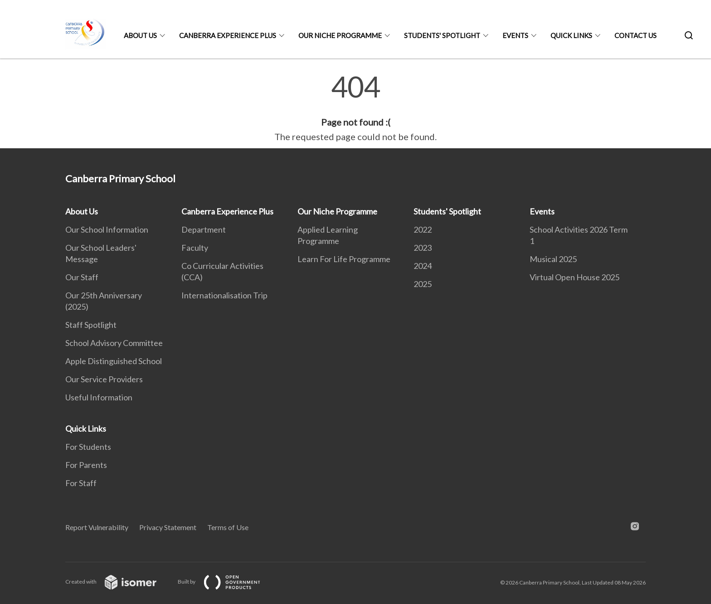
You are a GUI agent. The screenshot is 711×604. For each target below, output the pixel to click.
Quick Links (571, 35)
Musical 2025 (553, 259)
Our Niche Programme (340, 35)
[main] (355, 108)
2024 (423, 266)
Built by (226, 581)
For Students (88, 447)
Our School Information (106, 229)
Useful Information (98, 397)
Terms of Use (227, 527)
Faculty (194, 248)
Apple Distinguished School (113, 361)
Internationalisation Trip (224, 295)
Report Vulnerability (96, 527)
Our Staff (81, 277)
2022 (423, 229)
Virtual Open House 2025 (574, 277)
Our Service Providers (104, 379)
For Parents (86, 465)
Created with (118, 581)
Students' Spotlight (442, 35)
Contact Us (635, 35)
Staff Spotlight (91, 325)
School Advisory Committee (114, 343)
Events (515, 35)
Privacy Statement (167, 527)
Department (203, 229)
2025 (423, 284)
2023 (423, 248)
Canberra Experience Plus (227, 35)
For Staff (81, 483)
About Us (140, 35)
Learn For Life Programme (343, 259)
